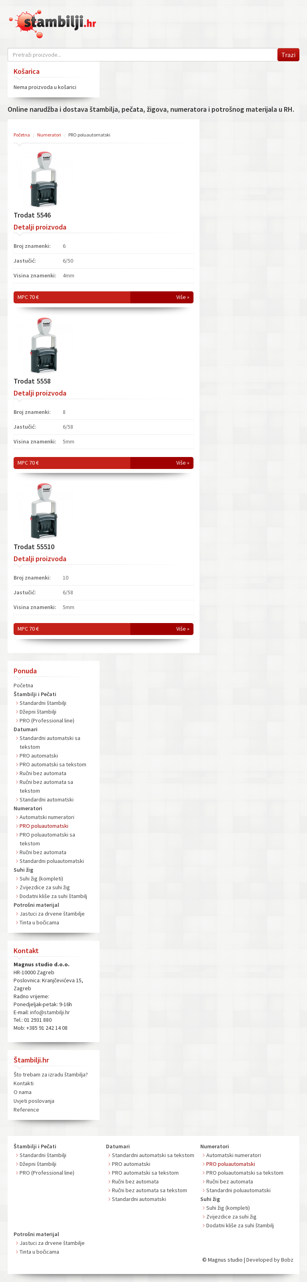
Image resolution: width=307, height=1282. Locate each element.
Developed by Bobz (269, 1259)
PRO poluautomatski (44, 825)
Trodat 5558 (32, 381)
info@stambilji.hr (50, 1012)
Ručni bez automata (43, 773)
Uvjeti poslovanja (34, 1100)
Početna (23, 685)
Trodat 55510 (34, 546)
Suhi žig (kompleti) (41, 878)
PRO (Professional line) (47, 720)
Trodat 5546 (32, 215)
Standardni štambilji (43, 702)
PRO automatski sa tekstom (53, 764)
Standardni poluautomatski (52, 861)
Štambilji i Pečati (35, 694)
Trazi (288, 55)
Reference (26, 1109)
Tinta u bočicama (39, 922)
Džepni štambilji (38, 711)
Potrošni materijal (36, 904)
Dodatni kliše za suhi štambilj (53, 896)
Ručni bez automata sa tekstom (149, 1190)
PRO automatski (39, 755)
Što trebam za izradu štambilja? (51, 1074)
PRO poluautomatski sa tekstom (244, 1172)
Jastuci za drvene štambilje (52, 913)
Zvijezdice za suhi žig (45, 887)
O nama (23, 1092)
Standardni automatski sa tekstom (153, 1155)
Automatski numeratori (47, 817)
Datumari (26, 729)
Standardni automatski (47, 799)
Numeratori (28, 808)
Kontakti (24, 1083)
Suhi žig (23, 869)
